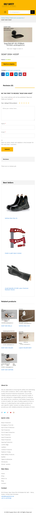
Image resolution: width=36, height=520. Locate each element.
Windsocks (4, 462)
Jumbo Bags (4, 444)
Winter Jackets (5, 464)
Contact (3, 483)
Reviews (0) (8, 85)
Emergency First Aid (7, 425)
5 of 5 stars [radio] (28, 103)
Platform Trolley (6, 452)
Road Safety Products (7, 454)
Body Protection (6, 422)
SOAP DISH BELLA (6, 326)
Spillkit (3, 457)
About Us (4, 478)
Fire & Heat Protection (8, 432)
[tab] (8, 86)
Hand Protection (6, 437)
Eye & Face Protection (7, 427)
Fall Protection (5, 430)
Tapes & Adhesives (6, 459)
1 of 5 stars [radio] (19, 103)
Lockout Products (6, 449)
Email (3, 132)
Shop (2, 476)
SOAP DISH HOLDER (7, 347)
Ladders (3, 447)
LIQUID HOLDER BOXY (25, 347)
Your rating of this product (9, 103)
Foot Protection (6, 434)
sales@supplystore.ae (7, 496)
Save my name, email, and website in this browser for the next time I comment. (17, 143)
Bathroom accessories (13, 70)
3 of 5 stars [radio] (24, 103)
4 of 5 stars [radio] (26, 103)
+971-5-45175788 (6, 498)
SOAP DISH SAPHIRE (7, 369)
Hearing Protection (6, 442)
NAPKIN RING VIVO (24, 326)
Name (3, 123)
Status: (3, 59)
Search (32, 12)
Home (3, 473)
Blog (2, 481)
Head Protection (6, 439)
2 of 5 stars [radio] (21, 103)
